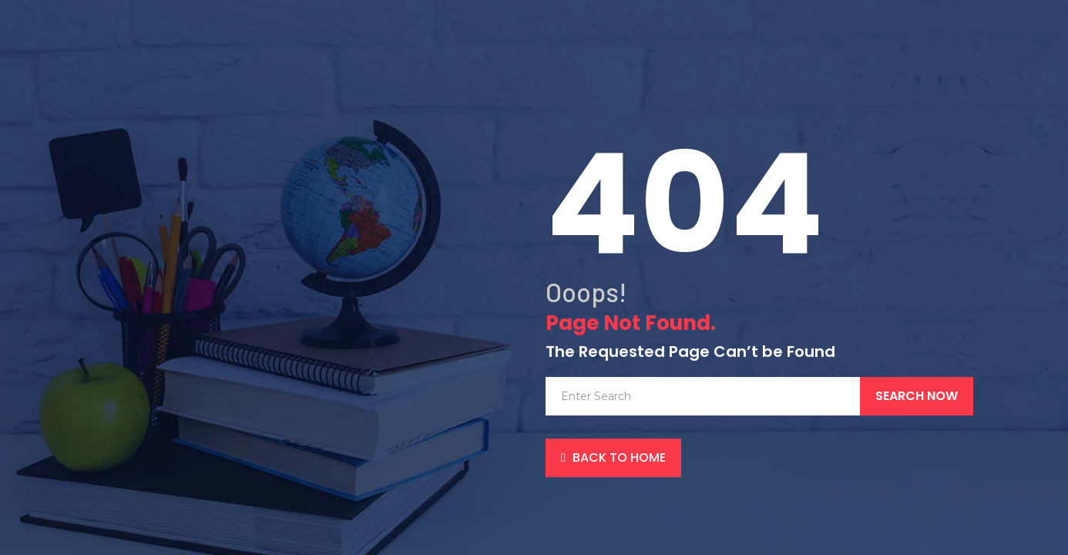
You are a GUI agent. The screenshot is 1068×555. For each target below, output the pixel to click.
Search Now (916, 396)
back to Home (613, 457)
